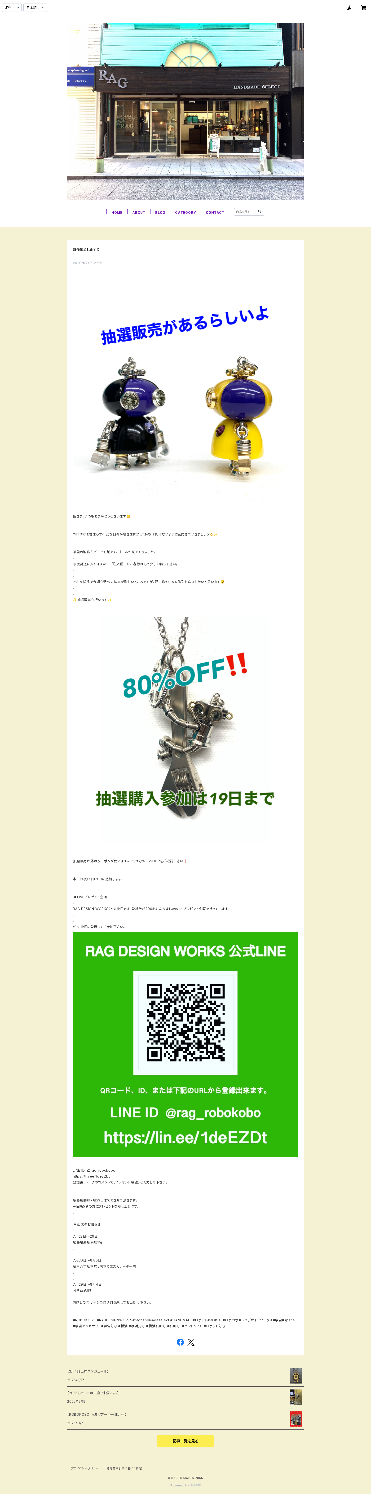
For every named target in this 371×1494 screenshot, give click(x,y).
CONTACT (215, 212)
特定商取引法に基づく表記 (124, 1468)
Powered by (185, 1485)
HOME (117, 212)
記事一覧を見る (185, 1441)
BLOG (160, 212)
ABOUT (139, 212)
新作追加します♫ (86, 250)
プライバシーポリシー (85, 1468)
